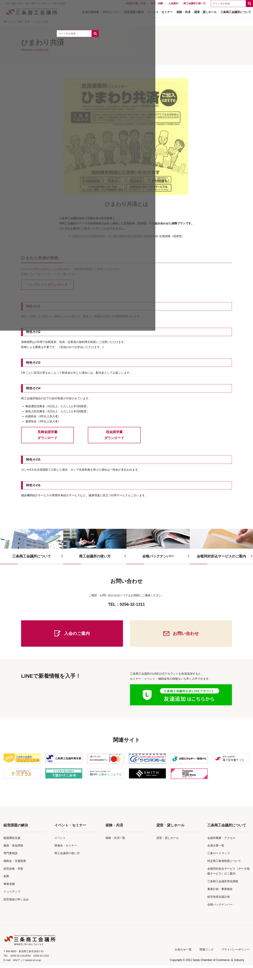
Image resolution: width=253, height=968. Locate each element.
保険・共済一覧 (115, 840)
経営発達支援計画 (218, 899)
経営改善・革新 (13, 871)
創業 (6, 879)
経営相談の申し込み (16, 902)
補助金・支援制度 (15, 863)
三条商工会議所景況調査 (222, 884)
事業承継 (9, 886)
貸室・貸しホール (170, 828)
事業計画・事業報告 (220, 891)
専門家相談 (11, 856)
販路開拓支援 (12, 840)
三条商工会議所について (226, 828)
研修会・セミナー (65, 848)
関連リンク (207, 952)
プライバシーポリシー (235, 952)
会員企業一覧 (215, 848)
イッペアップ (12, 894)
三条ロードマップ (218, 856)
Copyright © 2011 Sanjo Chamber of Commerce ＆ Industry (207, 962)
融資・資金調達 (13, 848)
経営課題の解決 (16, 828)
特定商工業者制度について (224, 863)
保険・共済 (114, 828)
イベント (60, 840)
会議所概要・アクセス (221, 840)
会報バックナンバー (220, 907)
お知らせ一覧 (183, 952)
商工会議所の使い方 (67, 856)
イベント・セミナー (70, 828)
